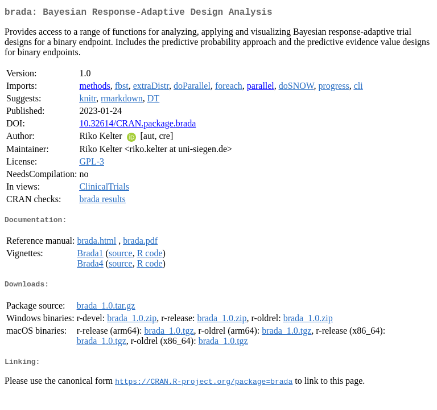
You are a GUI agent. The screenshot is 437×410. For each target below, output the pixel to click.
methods (94, 88)
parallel (260, 88)
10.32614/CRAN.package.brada (137, 125)
